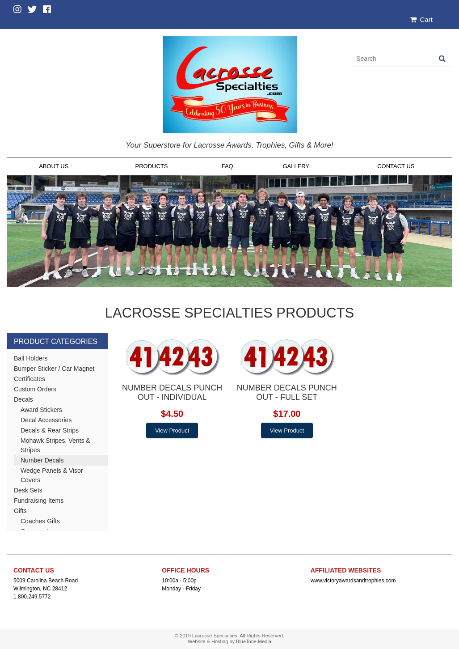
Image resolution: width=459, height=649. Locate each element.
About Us (53, 166)
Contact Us (395, 166)
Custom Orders (35, 389)
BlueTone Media (253, 641)
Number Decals (42, 460)
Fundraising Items (38, 500)
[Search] (391, 58)
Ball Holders (30, 358)
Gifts (20, 510)
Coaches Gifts (40, 521)
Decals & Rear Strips (50, 430)
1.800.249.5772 (32, 597)
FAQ (227, 166)
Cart (421, 19)
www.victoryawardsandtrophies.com (353, 580)
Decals (23, 399)
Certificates (29, 378)
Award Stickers (41, 409)
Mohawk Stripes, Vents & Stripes (55, 445)
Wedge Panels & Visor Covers (52, 475)
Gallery (295, 166)
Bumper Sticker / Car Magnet (54, 368)
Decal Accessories (46, 420)
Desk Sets (28, 490)
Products (151, 166)
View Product (172, 430)
